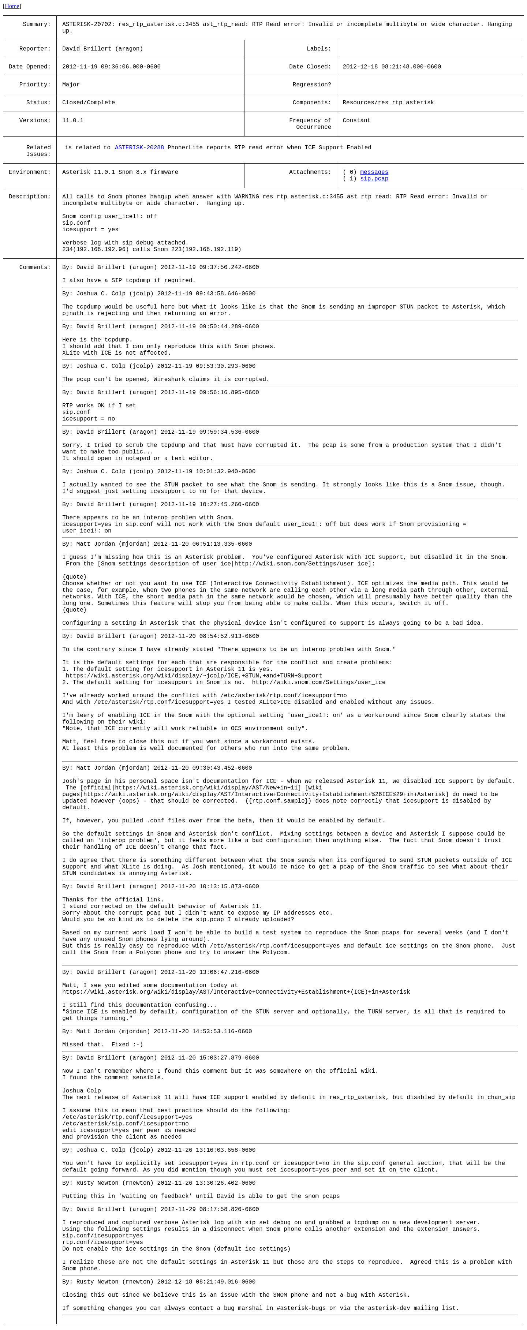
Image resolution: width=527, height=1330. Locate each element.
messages (374, 172)
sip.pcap (374, 179)
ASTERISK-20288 (139, 148)
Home (12, 6)
